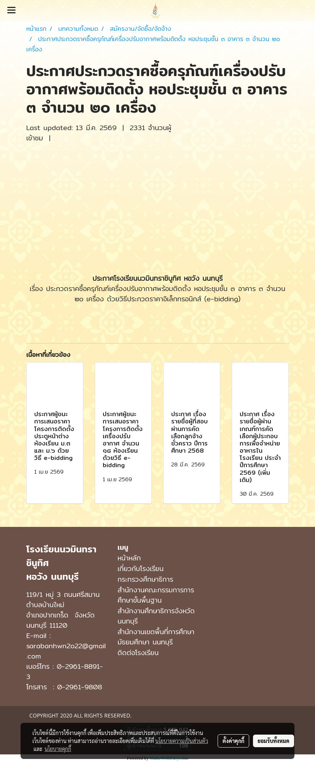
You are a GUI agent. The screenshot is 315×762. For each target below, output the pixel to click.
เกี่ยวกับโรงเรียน (141, 568)
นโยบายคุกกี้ (58, 748)
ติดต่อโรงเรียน (138, 652)
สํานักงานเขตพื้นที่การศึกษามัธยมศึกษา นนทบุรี (156, 636)
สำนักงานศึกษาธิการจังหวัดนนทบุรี (156, 616)
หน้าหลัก (129, 557)
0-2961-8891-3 (64, 671)
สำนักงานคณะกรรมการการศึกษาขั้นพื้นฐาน (156, 595)
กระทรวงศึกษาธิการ (145, 579)
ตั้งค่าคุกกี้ (233, 740)
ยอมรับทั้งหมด (274, 740)
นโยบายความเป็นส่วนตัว (181, 740)
